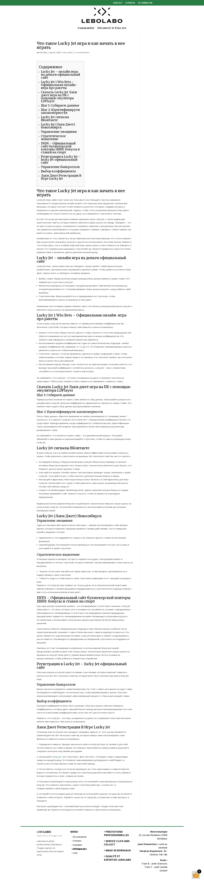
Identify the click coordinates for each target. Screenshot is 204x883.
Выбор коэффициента (58, 171)
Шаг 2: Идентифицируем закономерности (60, 111)
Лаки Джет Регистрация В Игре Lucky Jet (61, 177)
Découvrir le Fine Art (112, 28)
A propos (130, 2)
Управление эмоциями (59, 132)
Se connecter (145, 2)
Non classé (68, 52)
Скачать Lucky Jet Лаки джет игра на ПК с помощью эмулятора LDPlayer (59, 96)
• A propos (77, 845)
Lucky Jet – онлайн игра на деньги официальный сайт (60, 74)
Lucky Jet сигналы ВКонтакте (55, 118)
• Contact (76, 841)
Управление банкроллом (60, 167)
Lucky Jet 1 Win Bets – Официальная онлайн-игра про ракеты (59, 85)
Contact (117, 2)
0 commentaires (82, 52)
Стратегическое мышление (53, 137)
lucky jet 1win (59, 756)
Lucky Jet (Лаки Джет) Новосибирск (58, 126)
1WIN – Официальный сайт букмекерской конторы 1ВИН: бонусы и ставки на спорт (60, 147)
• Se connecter (79, 837)
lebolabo (44, 52)
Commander (86, 28)
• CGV (74, 853)
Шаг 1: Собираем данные (60, 105)
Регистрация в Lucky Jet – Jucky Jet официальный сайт (61, 159)
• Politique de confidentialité (79, 849)
